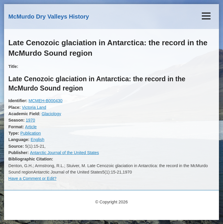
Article (31, 126)
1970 (30, 120)
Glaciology (51, 113)
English (37, 139)
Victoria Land (34, 107)
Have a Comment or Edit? (32, 178)
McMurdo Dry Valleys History (48, 16)
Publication (30, 133)
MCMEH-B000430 (45, 100)
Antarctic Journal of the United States (64, 152)
